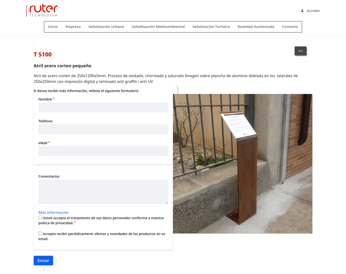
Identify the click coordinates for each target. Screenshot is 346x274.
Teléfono (45, 121)
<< (300, 51)
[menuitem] (53, 26)
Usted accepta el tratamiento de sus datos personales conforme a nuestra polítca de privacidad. (101, 220)
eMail (44, 143)
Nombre (46, 99)
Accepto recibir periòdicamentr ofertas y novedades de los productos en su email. (101, 236)
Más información (53, 212)
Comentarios (49, 176)
